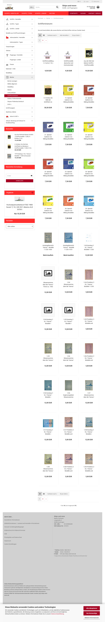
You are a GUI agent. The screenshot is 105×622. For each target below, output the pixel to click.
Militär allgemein (12, 84)
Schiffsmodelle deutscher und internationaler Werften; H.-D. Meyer (68, 63)
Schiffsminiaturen (12, 95)
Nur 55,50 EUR (19, 214)
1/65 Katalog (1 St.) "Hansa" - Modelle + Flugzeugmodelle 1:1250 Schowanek (68, 322)
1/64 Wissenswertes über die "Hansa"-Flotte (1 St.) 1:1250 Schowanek (68, 284)
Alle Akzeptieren (91, 608)
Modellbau (9, 73)
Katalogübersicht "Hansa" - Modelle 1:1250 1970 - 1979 (68, 248)
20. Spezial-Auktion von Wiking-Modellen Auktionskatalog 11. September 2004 (89, 100)
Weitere (52, 13)
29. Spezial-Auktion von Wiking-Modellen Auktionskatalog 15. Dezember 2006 (89, 211)
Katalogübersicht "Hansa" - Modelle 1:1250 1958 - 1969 (48, 248)
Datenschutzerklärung (57, 614)
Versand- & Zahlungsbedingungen (14, 527)
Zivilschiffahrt (11, 92)
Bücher (10, 77)
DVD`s (9, 104)
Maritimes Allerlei (11, 112)
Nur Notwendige (91, 613)
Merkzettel (95, 1)
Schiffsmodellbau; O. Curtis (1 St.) (48, 62)
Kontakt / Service (95, 13)
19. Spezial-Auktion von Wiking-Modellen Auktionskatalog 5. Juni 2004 (68, 100)
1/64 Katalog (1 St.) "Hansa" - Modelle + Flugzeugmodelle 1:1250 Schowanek (48, 322)
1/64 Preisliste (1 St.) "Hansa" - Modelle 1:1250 (89, 284)
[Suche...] (31, 7)
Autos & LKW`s (12, 116)
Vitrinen (8, 50)
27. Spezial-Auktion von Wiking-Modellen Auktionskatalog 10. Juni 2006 (48, 211)
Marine (9, 90)
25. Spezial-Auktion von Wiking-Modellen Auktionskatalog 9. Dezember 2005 (68, 174)
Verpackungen (10, 46)
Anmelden (19, 180)
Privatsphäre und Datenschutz (13, 537)
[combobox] (52, 35)
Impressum (7, 541)
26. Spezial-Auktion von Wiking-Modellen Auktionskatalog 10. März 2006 (89, 174)
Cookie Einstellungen (10, 544)
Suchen (83, 13)
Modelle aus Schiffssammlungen (15, 33)
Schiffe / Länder (40, 13)
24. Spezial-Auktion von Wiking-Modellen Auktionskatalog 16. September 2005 (48, 174)
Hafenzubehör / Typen (14, 42)
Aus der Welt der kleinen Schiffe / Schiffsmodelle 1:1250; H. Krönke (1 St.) (89, 63)
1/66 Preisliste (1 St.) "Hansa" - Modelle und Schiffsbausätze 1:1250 (89, 358)
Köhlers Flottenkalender (14, 98)
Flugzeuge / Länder (13, 60)
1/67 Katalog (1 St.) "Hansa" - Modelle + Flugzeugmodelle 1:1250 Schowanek (48, 432)
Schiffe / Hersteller (12, 13)
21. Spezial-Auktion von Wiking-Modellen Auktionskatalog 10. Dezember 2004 (48, 137)
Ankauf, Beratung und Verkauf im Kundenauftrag (15, 121)
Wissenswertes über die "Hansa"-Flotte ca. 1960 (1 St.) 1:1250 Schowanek (48, 285)
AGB (5, 534)
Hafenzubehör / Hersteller (15, 37)
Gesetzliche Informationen (12, 520)
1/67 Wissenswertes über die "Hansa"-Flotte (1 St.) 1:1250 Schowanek (89, 395)
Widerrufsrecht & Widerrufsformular (14, 530)
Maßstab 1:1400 (10, 69)
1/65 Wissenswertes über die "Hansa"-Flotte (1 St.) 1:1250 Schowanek (48, 358)
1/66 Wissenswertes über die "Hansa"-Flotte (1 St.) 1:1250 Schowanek (68, 358)
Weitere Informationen (92, 618)
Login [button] (86, 1)
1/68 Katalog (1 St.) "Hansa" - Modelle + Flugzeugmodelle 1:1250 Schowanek (89, 432)
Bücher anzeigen (12, 81)
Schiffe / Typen (27, 13)
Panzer (10, 64)
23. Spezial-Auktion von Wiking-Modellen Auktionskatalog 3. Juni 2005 (89, 137)
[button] (79, 1)
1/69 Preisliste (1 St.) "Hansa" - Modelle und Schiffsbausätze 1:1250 (89, 469)
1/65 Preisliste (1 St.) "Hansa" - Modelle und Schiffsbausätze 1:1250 (89, 321)
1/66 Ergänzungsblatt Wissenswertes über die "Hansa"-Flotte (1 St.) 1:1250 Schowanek (68, 395)
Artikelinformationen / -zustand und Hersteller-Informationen (21, 523)
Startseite (73, 13)
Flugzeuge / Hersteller (14, 55)
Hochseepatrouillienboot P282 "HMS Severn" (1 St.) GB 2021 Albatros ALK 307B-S (19, 207)
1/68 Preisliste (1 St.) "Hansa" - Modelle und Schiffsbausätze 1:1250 (68, 469)
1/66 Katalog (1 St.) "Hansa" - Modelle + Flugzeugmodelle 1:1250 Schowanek (48, 395)
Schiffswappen (10, 108)
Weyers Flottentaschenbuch (15, 101)
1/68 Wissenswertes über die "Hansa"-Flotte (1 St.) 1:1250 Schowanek (48, 469)
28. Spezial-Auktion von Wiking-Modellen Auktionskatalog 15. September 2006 (68, 211)
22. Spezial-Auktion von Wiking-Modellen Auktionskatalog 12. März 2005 (68, 137)
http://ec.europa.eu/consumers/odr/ (12, 591)
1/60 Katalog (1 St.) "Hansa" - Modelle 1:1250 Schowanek (89, 248)
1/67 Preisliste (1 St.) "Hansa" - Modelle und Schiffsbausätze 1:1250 (68, 432)
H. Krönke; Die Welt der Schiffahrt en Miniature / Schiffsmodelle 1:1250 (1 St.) (48, 100)
